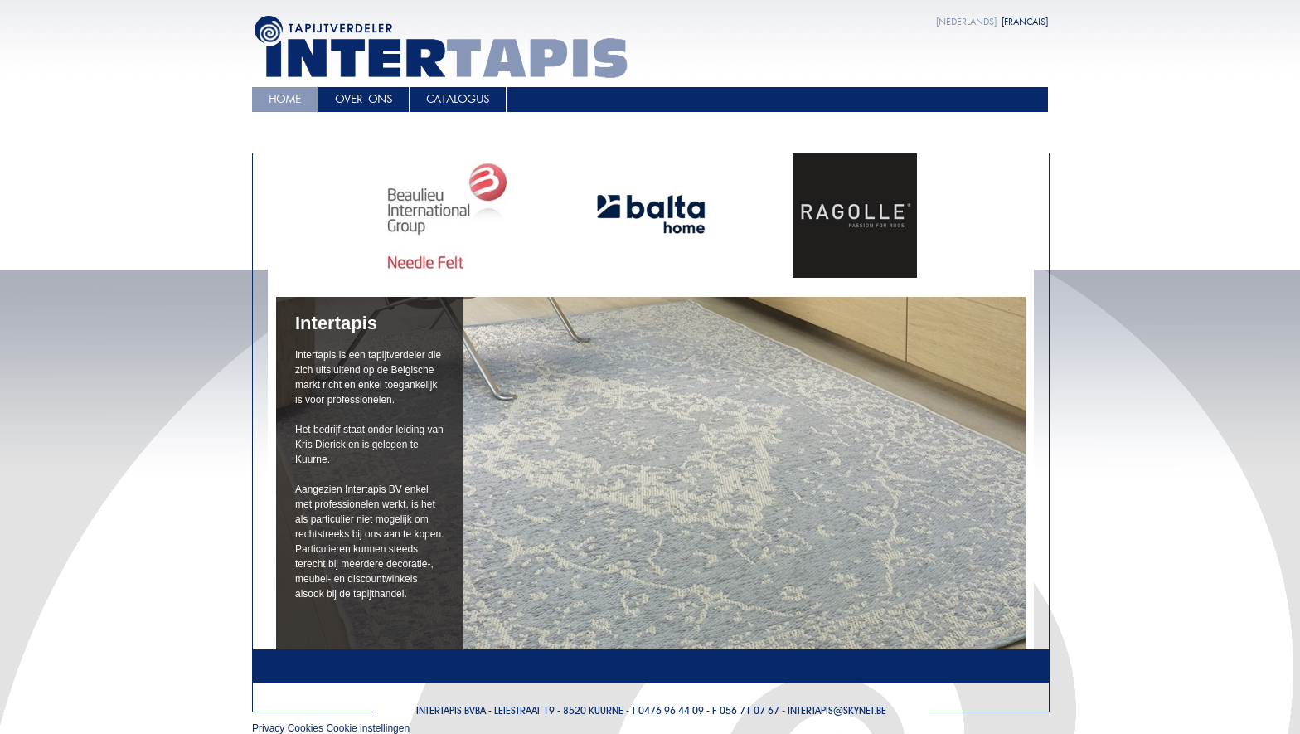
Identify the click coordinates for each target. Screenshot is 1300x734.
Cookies (305, 728)
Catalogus (457, 99)
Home (285, 99)
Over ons (363, 99)
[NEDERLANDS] (966, 22)
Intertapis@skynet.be (837, 711)
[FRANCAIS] (1025, 22)
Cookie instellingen (368, 728)
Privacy (268, 728)
